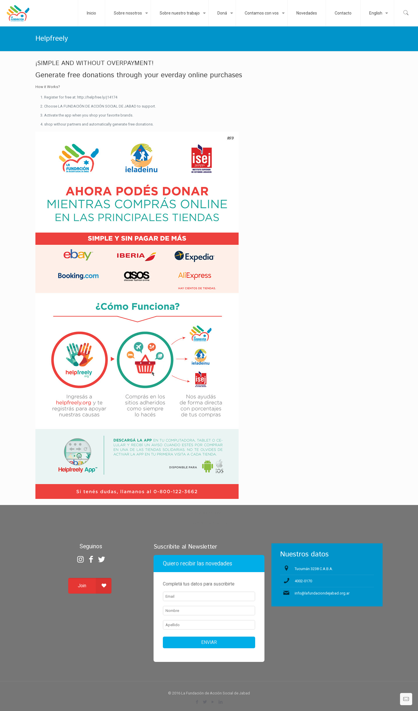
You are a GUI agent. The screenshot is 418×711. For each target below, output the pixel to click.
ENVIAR (209, 642)
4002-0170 (303, 581)
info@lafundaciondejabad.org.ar (322, 593)
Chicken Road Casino (209, 523)
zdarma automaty (209, 512)
